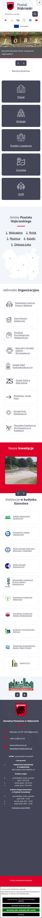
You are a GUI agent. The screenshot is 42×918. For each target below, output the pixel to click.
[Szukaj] (35, 14)
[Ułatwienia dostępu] (5, 20)
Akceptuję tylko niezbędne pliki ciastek (21, 910)
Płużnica (15, 241)
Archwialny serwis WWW (21, 808)
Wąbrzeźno (16, 236)
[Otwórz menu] (39, 2)
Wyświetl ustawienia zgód (21, 906)
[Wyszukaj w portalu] (21, 14)
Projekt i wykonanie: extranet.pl (21, 880)
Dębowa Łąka (22, 247)
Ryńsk (32, 236)
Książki (31, 241)
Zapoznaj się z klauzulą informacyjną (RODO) (21, 900)
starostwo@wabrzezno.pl (21, 748)
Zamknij (21, 914)
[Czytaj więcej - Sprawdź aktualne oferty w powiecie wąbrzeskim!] (21, 45)
